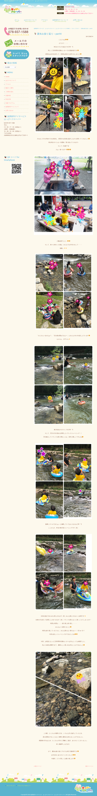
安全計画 (8, 99)
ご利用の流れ (9, 91)
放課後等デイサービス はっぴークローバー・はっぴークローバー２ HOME (52, 28)
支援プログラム (10, 103)
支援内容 (8, 95)
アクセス (8, 84)
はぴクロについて (10, 80)
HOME (7, 76)
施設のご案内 (9, 88)
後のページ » (89, 766)
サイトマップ (10, 785)
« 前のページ (37, 766)
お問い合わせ (9, 110)
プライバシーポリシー (24, 785)
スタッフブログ (75, 28)
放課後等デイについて (12, 106)
